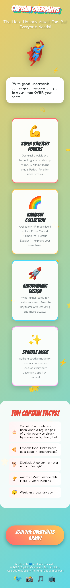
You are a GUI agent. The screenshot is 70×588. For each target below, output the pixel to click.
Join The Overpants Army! (35, 535)
